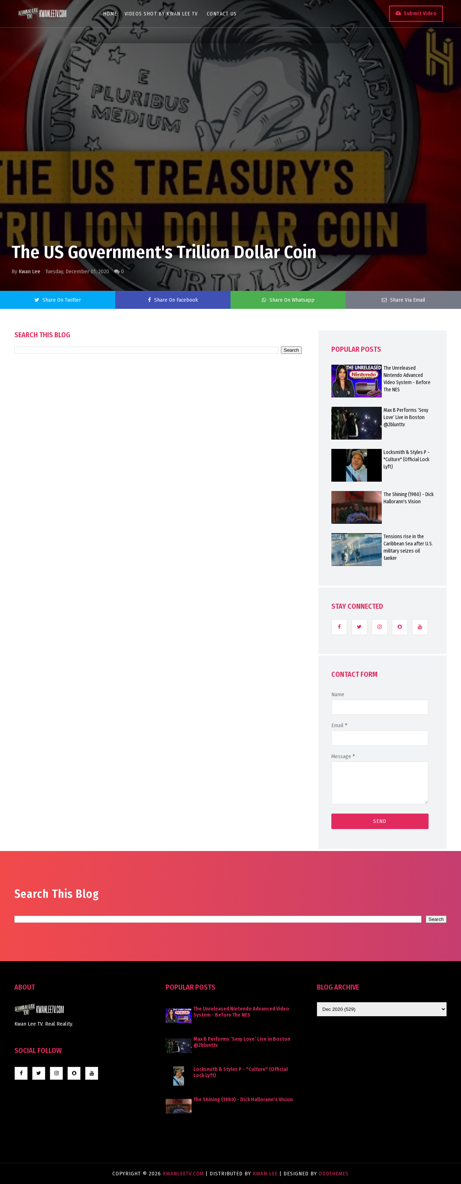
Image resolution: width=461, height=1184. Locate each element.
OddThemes (334, 1173)
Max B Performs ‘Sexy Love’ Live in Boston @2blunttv (406, 417)
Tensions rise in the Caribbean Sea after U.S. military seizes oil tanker (408, 547)
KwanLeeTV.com (184, 1173)
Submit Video (420, 13)
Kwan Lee (29, 271)
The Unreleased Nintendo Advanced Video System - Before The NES (407, 379)
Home (110, 14)
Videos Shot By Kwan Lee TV (161, 14)
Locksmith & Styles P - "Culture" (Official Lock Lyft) (407, 459)
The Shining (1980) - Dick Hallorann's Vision (409, 498)
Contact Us (222, 14)
